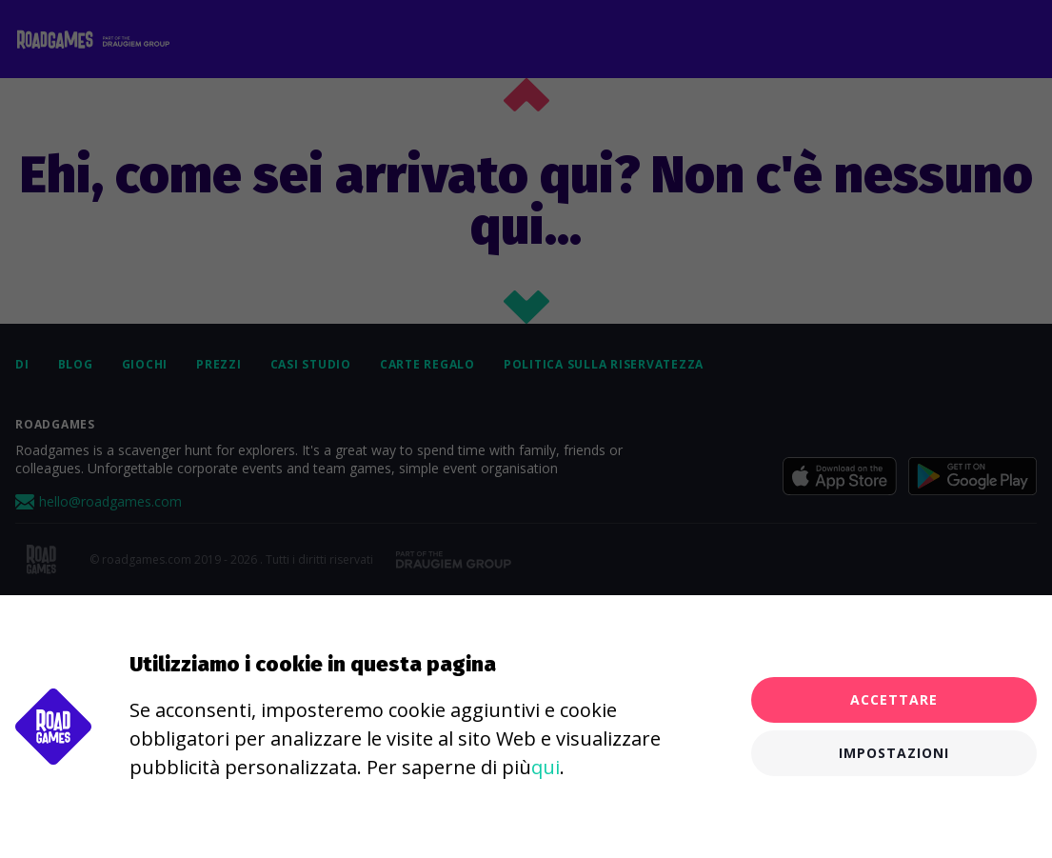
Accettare (894, 699)
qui (545, 767)
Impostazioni (894, 753)
